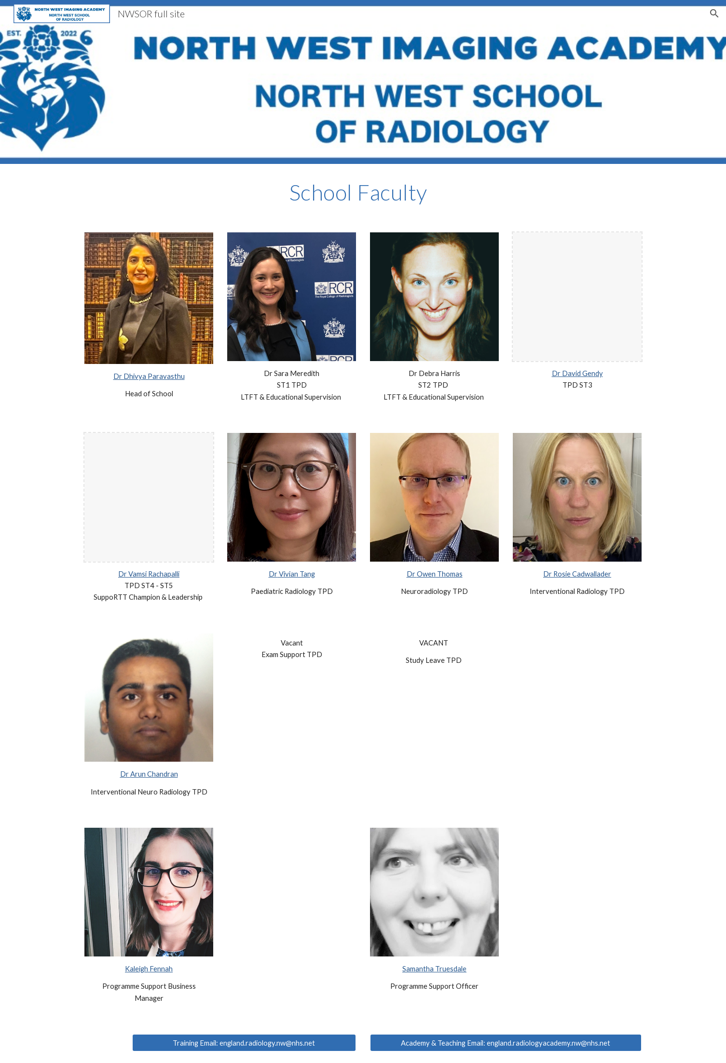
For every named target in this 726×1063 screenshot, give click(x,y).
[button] (714, 13)
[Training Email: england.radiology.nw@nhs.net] (244, 1043)
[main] (363, 192)
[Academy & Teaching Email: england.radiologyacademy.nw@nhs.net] (505, 1043)
